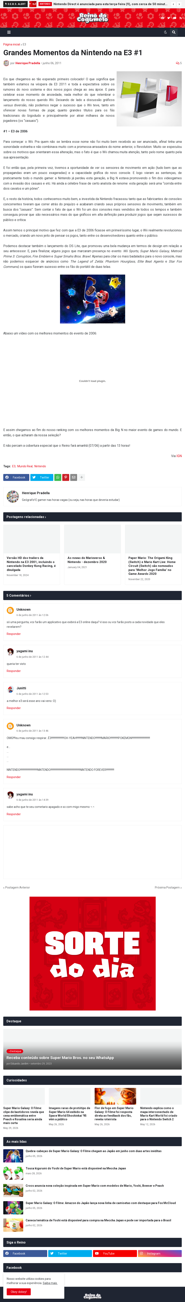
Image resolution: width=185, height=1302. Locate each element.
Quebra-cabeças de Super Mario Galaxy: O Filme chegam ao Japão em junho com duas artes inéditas (94, 1151)
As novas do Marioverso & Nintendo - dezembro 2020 (87, 560)
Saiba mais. (50, 1283)
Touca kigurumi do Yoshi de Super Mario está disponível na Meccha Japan (76, 1168)
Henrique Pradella (36, 493)
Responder (14, 634)
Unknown (23, 609)
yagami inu (24, 651)
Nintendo (40, 466)
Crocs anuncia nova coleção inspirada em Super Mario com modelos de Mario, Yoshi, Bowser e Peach (95, 1185)
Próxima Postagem (167, 887)
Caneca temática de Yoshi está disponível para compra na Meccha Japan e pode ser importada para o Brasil (98, 1220)
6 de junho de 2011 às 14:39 (32, 799)
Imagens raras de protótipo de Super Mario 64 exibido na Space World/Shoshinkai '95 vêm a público (69, 1113)
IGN (179, 456)
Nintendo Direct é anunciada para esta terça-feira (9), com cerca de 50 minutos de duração (111, 4)
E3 (24, 44)
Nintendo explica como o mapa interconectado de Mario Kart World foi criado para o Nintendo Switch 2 (158, 1113)
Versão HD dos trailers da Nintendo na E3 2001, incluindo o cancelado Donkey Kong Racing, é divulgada (31, 564)
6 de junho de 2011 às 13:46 (32, 730)
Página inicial (11, 44)
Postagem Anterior (17, 887)
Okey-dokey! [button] (19, 1291)
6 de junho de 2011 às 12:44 (32, 656)
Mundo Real (25, 466)
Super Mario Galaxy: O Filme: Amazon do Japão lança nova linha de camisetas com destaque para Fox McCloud (101, 1203)
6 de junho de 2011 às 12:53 (32, 694)
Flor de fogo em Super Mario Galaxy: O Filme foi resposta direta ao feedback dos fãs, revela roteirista (114, 1113)
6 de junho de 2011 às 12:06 (32, 615)
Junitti (21, 688)
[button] (173, 4)
